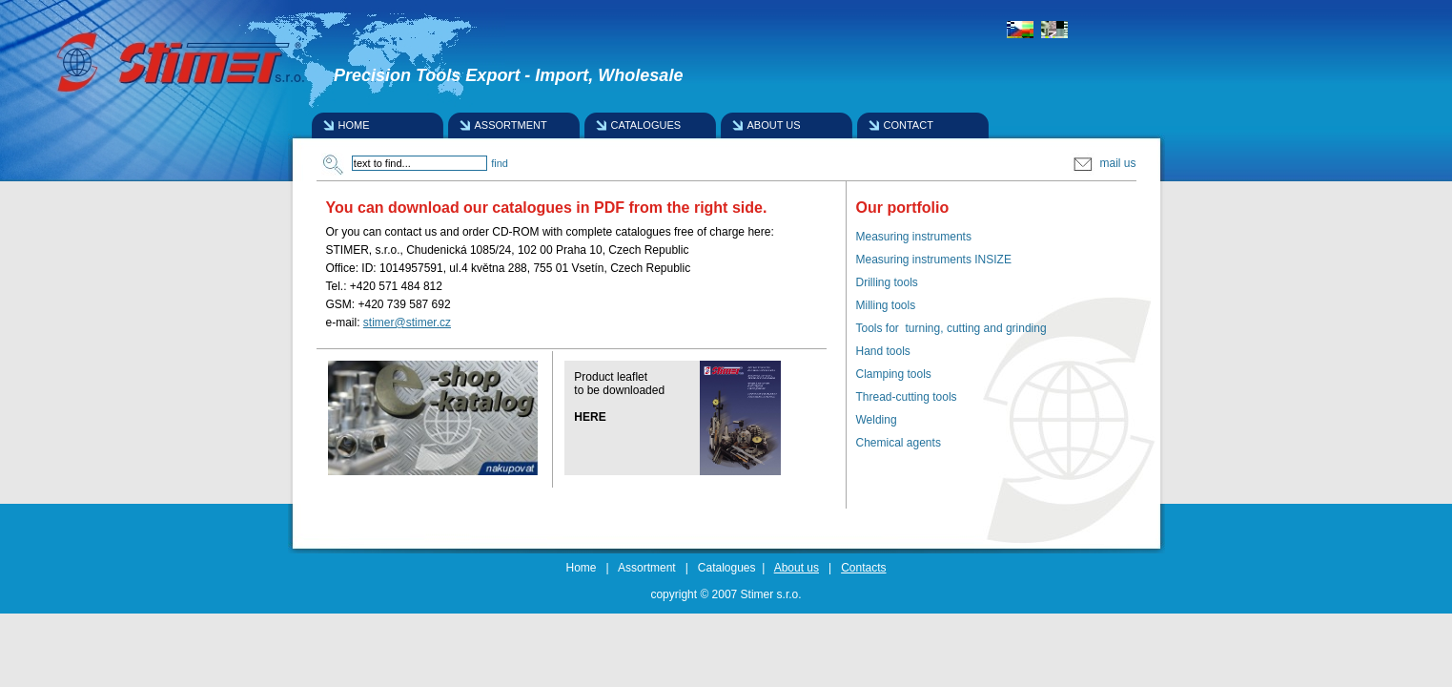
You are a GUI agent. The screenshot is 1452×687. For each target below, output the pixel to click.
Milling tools (886, 305)
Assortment (647, 567)
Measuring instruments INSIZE (934, 259)
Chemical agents (898, 442)
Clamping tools (893, 374)
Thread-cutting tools (906, 397)
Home (581, 567)
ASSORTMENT (511, 125)
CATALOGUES (646, 125)
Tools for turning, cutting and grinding (951, 328)
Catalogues (727, 567)
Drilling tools (887, 282)
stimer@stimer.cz (407, 322)
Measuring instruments (913, 236)
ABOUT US (774, 125)
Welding (876, 420)
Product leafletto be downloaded (619, 383)
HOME (354, 125)
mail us (1103, 163)
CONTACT (908, 125)
